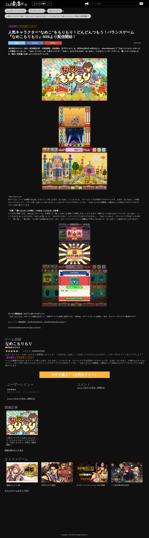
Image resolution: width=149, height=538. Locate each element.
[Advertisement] (54, 514)
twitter (17, 43)
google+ (53, 43)
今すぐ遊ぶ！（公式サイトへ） (74, 375)
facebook (35, 43)
